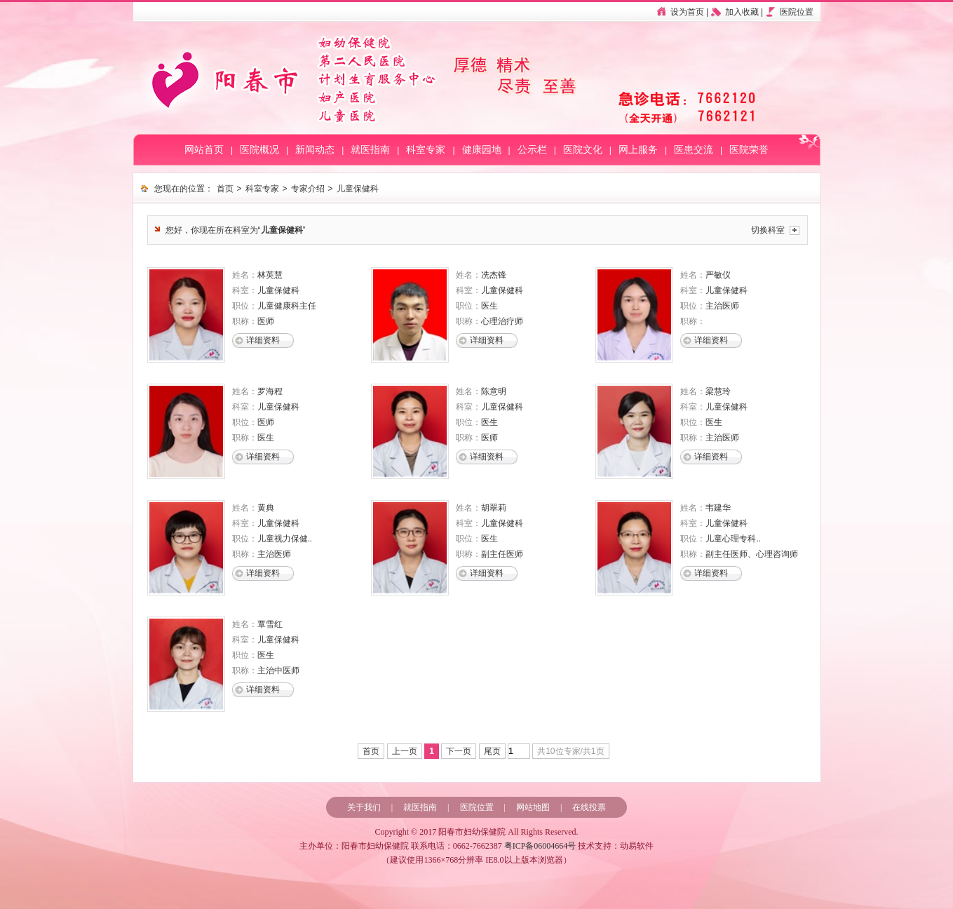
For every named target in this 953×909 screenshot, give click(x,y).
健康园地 (481, 149)
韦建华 (718, 508)
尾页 (492, 751)
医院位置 (796, 12)
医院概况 (259, 149)
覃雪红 (270, 624)
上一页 (404, 751)
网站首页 (204, 149)
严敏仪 (718, 275)
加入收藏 (742, 12)
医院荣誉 (749, 149)
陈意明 (493, 391)
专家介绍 (308, 189)
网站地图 (533, 807)
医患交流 (693, 149)
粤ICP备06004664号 (540, 846)
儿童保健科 (358, 189)
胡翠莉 (493, 508)
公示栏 (532, 149)
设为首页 (687, 12)
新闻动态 (314, 149)
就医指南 (370, 149)
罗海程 (270, 391)
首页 (225, 189)
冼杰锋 (493, 275)
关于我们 (364, 807)
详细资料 (263, 340)
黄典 (265, 508)
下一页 (458, 751)
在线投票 (589, 807)
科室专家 (425, 149)
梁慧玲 (718, 391)
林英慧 (270, 275)
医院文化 (582, 149)
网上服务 (638, 149)
